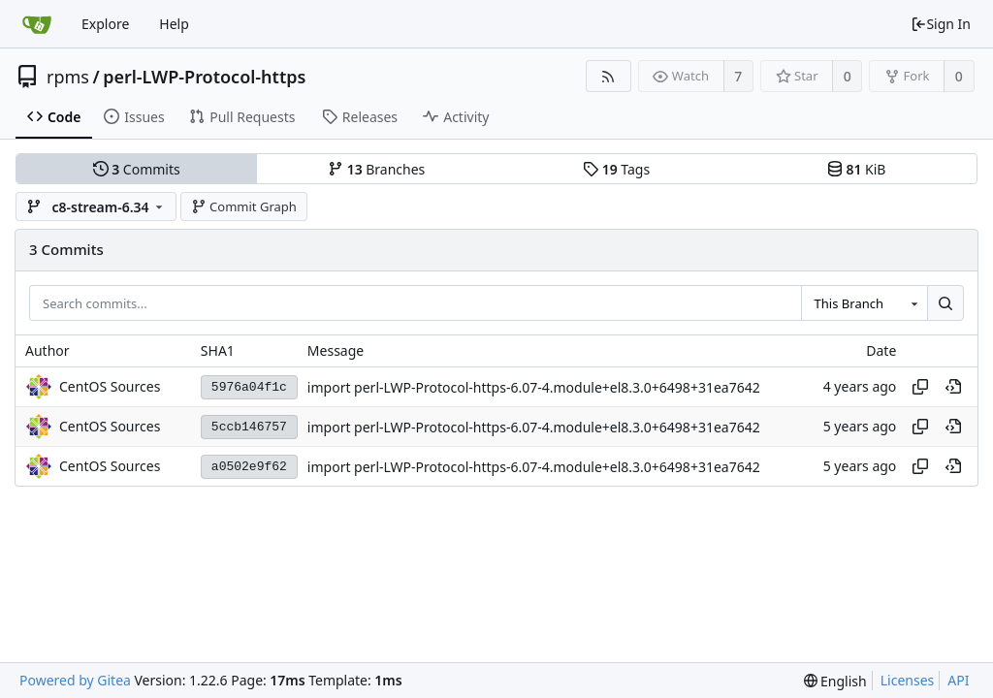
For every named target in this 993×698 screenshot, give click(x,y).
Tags (616, 169)
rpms (68, 76)
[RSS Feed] (608, 76)
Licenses (908, 680)
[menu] (835, 681)
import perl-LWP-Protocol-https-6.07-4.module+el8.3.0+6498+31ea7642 (533, 387)
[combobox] (864, 303)
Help (174, 24)
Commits (136, 169)
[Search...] (945, 303)
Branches (376, 169)
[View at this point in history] (953, 386)
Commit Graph (244, 206)
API (958, 680)
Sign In (941, 24)
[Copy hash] (920, 386)
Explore (105, 24)
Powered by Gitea (75, 680)
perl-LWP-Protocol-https (204, 76)
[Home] (37, 24)
